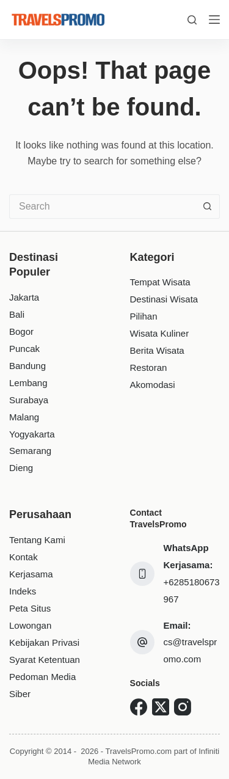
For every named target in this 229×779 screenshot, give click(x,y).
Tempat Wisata (160, 282)
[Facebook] (138, 706)
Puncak (24, 348)
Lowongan (30, 625)
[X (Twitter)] (160, 706)
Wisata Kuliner (159, 333)
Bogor (21, 331)
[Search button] (207, 206)
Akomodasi (152, 384)
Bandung (27, 365)
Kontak (23, 557)
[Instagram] (182, 706)
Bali (16, 314)
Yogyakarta (32, 434)
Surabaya (28, 400)
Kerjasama (31, 574)
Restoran (148, 367)
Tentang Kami (37, 540)
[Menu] (214, 19)
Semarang (30, 450)
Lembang (28, 383)
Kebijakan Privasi (44, 642)
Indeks (22, 591)
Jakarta (24, 297)
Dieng (21, 468)
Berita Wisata (157, 350)
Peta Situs (30, 608)
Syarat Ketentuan (44, 659)
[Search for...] (102, 206)
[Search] (192, 19)
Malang (24, 417)
